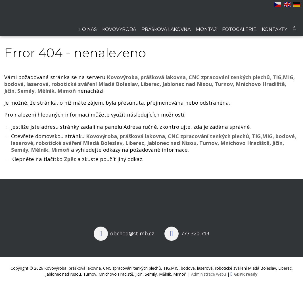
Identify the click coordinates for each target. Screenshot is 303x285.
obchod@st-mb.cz (132, 233)
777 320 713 (195, 233)
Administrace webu (208, 274)
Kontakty (274, 29)
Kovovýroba (119, 29)
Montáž (206, 29)
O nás (89, 29)
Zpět (70, 158)
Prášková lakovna (166, 29)
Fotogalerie (239, 29)
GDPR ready (246, 274)
